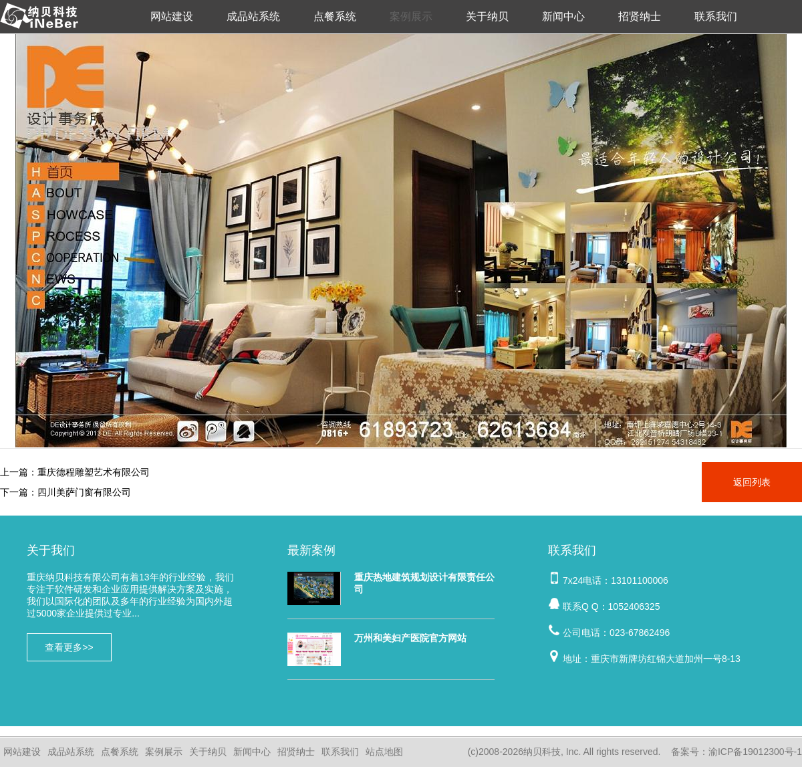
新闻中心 (563, 16)
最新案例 (311, 550)
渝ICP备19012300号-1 (755, 751)
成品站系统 (253, 16)
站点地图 (384, 751)
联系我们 (715, 16)
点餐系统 (334, 16)
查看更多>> (69, 647)
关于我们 (51, 550)
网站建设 (171, 16)
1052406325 (634, 606)
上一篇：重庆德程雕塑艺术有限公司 (75, 472)
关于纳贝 (487, 16)
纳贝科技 (542, 751)
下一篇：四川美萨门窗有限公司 (65, 492)
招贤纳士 (639, 16)
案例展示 (411, 16)
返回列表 (752, 482)
